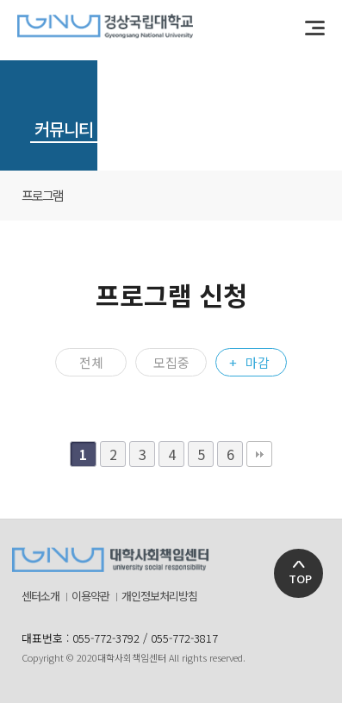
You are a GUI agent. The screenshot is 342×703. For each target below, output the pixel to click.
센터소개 (40, 596)
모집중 (171, 362)
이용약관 (90, 596)
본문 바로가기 (0, 0)
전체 (91, 362)
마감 (258, 362)
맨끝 (259, 454)
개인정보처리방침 (159, 596)
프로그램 (42, 195)
